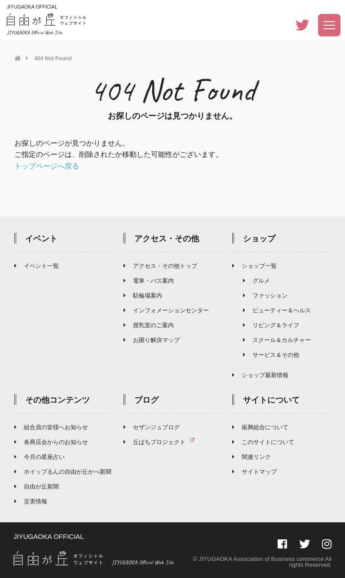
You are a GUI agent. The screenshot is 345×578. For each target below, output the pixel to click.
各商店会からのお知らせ (51, 442)
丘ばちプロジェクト (163, 442)
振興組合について (260, 427)
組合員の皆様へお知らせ (51, 427)
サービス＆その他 (271, 354)
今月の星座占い (39, 456)
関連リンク (251, 456)
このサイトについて (263, 442)
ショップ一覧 (254, 265)
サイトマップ (254, 471)
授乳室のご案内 (149, 325)
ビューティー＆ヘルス (277, 310)
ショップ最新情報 (260, 375)
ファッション (265, 295)
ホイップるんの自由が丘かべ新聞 (62, 471)
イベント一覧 (36, 265)
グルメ (256, 280)
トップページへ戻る (46, 165)
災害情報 (30, 501)
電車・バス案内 (149, 280)
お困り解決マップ (152, 339)
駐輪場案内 (143, 295)
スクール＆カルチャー (277, 339)
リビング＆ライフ (271, 325)
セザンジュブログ (152, 427)
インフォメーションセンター (166, 310)
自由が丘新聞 (36, 486)
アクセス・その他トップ (160, 265)
